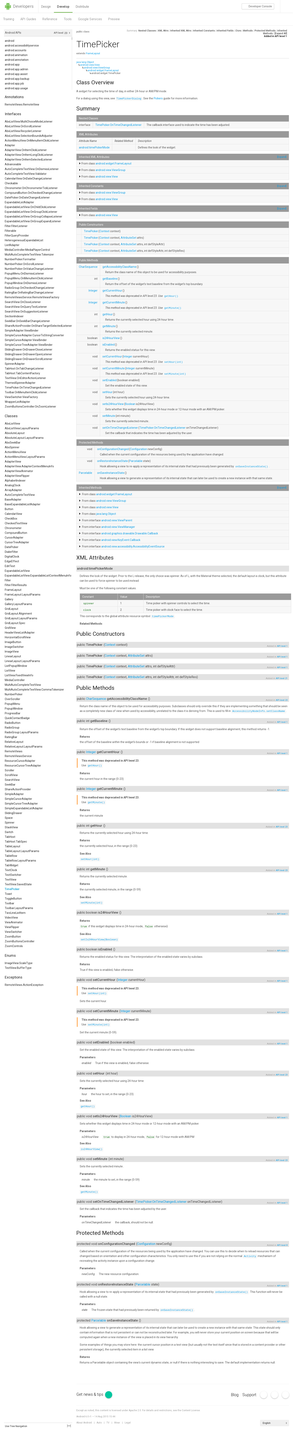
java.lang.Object (85, 62)
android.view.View (90, 65)
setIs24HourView (113, 404)
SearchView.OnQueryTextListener (26, 306)
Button (9, 509)
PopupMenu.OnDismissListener (24, 273)
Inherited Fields (225, 30)
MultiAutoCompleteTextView (23, 684)
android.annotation (17, 59)
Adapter (10, 145)
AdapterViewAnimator (19, 471)
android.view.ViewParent (116, 520)
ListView (10, 670)
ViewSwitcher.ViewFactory (21, 397)
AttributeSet (128, 237)
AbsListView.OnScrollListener (23, 126)
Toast (8, 893)
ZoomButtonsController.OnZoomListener (30, 406)
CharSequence (88, 266)
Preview (114, 19)
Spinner (9, 822)
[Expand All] (281, 33)
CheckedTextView (16, 523)
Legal (128, 1422)
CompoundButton (16, 532)
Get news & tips (94, 1394)
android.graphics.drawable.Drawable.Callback (129, 533)
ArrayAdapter (13, 490)
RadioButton (12, 722)
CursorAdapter (14, 537)
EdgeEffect (12, 561)
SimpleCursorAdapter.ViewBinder (26, 340)
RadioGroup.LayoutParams (21, 732)
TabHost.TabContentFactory (22, 373)
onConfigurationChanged (113, 449)
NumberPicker (14, 694)
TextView (10, 879)
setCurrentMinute (113, 368)
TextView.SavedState (18, 884)
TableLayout (12, 846)
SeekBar (10, 784)
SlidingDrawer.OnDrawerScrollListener (28, 359)
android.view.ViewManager (118, 526)
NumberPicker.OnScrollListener (24, 264)
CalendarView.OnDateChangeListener (28, 178)
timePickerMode (162, 616)
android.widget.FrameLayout (103, 70)
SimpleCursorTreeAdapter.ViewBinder (29, 344)
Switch (9, 832)
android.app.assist (16, 74)
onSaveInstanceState (110, 472)
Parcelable (136, 461)
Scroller (9, 770)
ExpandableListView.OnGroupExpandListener (33, 221)
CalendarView (13, 513)
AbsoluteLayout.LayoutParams (24, 437)
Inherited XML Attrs (180, 30)
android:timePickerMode (94, 147)
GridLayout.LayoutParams (21, 618)
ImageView (12, 651)
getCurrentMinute (113, 302)
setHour (107, 392)
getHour (107, 314)
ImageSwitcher (14, 646)
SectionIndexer (14, 316)
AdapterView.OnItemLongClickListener (29, 154)
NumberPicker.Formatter (20, 259)
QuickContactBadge (17, 718)
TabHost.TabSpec (16, 841)
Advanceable (13, 164)
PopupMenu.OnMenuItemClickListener (29, 278)
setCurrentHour (112, 356)
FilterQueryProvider (17, 235)
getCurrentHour (112, 290)
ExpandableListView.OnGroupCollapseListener (33, 216)
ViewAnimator (14, 922)
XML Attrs (163, 30)
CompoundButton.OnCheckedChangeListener (33, 192)
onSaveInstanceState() (252, 466)
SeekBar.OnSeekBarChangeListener (27, 321)
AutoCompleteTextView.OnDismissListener (32, 169)
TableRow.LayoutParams (20, 860)
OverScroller (12, 699)
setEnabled (109, 380)
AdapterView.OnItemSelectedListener (28, 159)
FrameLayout (13, 589)
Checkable (11, 183)
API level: (59, 32)
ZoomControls (14, 946)
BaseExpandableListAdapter (22, 504)
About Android (84, 1422)
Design (46, 7)
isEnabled (108, 344)
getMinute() (172, 308)
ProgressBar (12, 713)
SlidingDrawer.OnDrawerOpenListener (28, 354)
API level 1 (281, 36)
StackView (11, 827)
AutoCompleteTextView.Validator (26, 173)
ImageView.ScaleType (19, 963)
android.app (12, 64)
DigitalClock (12, 556)
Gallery (9, 599)
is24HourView (111, 338)
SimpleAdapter (14, 794)
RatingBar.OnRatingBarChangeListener (29, 292)
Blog (235, 1394)
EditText (10, 566)
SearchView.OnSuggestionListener (26, 311)
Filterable (10, 230)
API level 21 (281, 678)
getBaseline (109, 278)
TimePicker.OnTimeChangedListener (28, 387)
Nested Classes (147, 30)
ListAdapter (12, 245)
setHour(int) (173, 362)
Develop (63, 7)
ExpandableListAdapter (19, 202)
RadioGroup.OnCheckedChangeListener (29, 287)
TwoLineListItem (15, 912)
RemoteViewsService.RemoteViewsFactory (32, 297)
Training (8, 19)
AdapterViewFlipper (17, 475)
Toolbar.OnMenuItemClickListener (26, 392)
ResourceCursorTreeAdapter (23, 765)
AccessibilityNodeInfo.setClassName (258, 711)
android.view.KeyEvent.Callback (120, 540)
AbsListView (12, 423)
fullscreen (69, 1425)
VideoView (11, 917)
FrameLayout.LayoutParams (22, 594)
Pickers (158, 98)
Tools (68, 19)
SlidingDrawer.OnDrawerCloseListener (28, 349)
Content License (191, 1410)
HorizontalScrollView (18, 637)
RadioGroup (12, 727)
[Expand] (281, 156)
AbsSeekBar (12, 442)
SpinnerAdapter (15, 363)
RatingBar (11, 737)
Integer (93, 290)
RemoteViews (13, 751)
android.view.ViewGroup (97, 67)
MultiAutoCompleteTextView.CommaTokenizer (34, 689)
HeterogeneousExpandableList (24, 240)
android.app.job (14, 83)
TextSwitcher (13, 874)
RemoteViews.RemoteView (22, 104)
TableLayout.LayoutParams (22, 851)
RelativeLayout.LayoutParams (23, 746)
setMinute (108, 415)
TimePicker (12, 889)
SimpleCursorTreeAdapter (21, 803)
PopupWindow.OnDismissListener (26, 283)
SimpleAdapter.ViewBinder (21, 330)
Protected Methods (265, 30)
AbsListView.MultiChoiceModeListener (29, 121)
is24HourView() (91, 1149)
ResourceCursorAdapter (20, 760)
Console (258, 6)
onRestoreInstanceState (112, 461)
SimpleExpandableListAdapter (24, 808)
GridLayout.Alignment (18, 613)
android (9, 40)
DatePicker (11, 547)
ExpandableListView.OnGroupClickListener (31, 211)
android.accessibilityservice (22, 45)
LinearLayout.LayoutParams (22, 661)
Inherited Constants (204, 30)
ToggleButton (13, 898)
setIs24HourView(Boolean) (99, 939)
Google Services (90, 19)
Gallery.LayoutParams (18, 604)
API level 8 (282, 1245)
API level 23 (281, 700)
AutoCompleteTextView (20, 494)
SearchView (12, 779)
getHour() (171, 296)
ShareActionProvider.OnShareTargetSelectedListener (38, 325)
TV (107, 1422)
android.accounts (15, 50)
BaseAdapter (13, 499)
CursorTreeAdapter (17, 542)
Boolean (130, 404)
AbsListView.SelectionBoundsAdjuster (29, 135)
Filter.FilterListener (16, 226)
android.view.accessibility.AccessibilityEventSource (133, 546)
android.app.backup (17, 78)
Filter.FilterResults (16, 585)
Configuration (138, 449)
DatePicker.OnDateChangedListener (27, 197)
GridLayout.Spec (15, 623)
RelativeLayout (14, 741)
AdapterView (13, 461)
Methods (248, 30)
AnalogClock (12, 485)
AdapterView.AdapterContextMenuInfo (29, 466)
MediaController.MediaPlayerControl (27, 249)
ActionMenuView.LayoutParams (25, 456)
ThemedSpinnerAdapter (20, 382)
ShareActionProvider (18, 789)
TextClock (11, 870)
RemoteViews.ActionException (24, 984)
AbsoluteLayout (15, 433)
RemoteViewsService (18, 756)
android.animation (16, 55)
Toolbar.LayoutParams (19, 908)
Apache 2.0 (135, 1410)
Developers (19, 6)
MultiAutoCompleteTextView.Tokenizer (29, 254)
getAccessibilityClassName (119, 266)
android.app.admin (16, 69)
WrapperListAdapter (17, 401)
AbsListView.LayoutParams (22, 428)
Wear (117, 1422)
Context (104, 231)
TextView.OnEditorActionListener (25, 378)
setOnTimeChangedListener (120, 427)
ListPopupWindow (16, 665)
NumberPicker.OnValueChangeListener (29, 268)
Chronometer (13, 528)
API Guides (28, 19)
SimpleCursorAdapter (18, 798)
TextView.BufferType (18, 967)
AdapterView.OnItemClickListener (26, 150)
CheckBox (11, 518)
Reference (49, 19)
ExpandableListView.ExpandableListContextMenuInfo (38, 575)
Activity (250, 1256)
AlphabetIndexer (15, 480)
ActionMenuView (15, 452)
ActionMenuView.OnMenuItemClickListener (32, 140)
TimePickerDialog (129, 98)
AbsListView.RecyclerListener (23, 131)
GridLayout (11, 608)
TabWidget (11, 865)
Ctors (238, 30)
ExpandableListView (17, 570)
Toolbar (9, 903)
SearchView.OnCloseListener (23, 302)
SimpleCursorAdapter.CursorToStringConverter (34, 335)
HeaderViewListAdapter (20, 632)
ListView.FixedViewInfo (19, 675)
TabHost (10, 836)
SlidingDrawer (13, 813)
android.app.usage (16, 88)
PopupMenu (12, 703)
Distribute (82, 7)
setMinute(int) (175, 373)
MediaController (15, 680)
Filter (8, 580)
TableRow (11, 855)
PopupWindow (14, 708)
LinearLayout (13, 656)
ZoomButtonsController (19, 941)
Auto (99, 1422)
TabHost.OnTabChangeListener (24, 368)
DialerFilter (11, 551)
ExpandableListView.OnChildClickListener (30, 207)
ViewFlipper (12, 927)
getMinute (108, 326)
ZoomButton (13, 936)
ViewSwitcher (13, 931)
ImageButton (13, 642)
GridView (10, 627)
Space (9, 817)
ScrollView (11, 775)
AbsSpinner (12, 447)
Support (249, 1394)
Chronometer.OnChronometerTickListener (31, 188)
